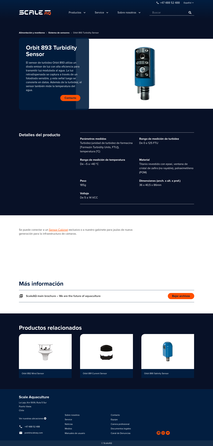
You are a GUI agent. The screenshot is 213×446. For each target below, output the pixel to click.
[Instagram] (163, 433)
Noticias (69, 424)
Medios (68, 428)
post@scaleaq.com (34, 432)
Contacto (115, 415)
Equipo (114, 419)
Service (68, 419)
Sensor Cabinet (58, 230)
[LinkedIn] (158, 433)
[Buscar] (171, 13)
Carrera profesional (120, 424)
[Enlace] (35, 12)
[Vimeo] (168, 433)
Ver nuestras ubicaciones (31, 418)
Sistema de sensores (59, 32)
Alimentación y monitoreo (32, 32)
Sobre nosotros (72, 415)
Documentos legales (121, 428)
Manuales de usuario (75, 433)
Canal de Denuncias (120, 433)
